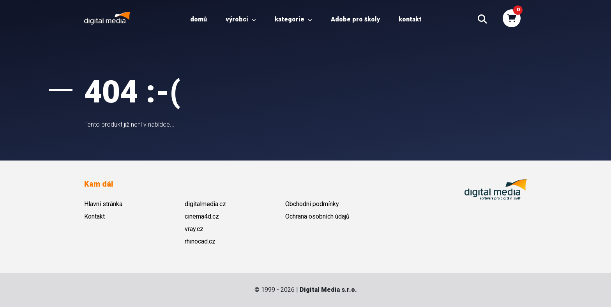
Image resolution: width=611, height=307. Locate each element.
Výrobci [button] (241, 19)
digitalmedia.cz (205, 204)
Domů (198, 19)
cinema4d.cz (202, 216)
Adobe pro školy (355, 19)
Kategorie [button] (293, 19)
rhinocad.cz (200, 241)
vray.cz (194, 229)
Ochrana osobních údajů (317, 216)
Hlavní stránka (103, 204)
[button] (482, 19)
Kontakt (410, 19)
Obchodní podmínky (312, 204)
